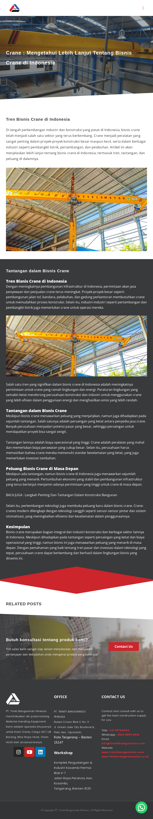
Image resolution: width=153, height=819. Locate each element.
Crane (61, 410)
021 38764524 (119, 730)
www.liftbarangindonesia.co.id (125, 756)
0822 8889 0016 (128, 735)
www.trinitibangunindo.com (123, 752)
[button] (143, 8)
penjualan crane (42, 292)
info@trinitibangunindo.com (123, 743)
